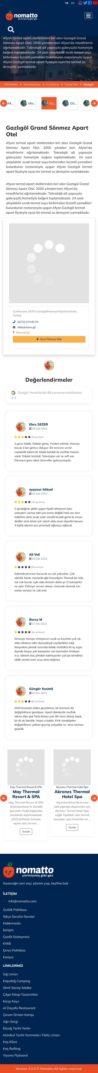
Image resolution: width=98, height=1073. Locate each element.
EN (72, 3)
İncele (26, 831)
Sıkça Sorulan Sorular (19, 916)
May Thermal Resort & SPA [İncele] (26, 794)
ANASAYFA (12, 84)
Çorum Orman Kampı (18, 1015)
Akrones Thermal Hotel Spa (72, 787)
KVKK (7, 943)
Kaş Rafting (11, 1049)
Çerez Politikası (14, 950)
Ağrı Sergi (10, 1021)
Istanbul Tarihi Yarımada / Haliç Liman (31, 1035)
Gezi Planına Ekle (49, 339)
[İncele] (26, 767)
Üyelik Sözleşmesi (16, 937)
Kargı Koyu (11, 1001)
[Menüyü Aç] (88, 15)
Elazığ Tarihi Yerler (17, 1028)
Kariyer (8, 957)
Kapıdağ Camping (16, 981)
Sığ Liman (10, 974)
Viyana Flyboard (15, 1055)
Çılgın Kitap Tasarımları (20, 994)
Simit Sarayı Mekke (17, 988)
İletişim (8, 930)
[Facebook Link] (90, 3)
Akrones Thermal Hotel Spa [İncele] (72, 794)
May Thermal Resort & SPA (26, 787)
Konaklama (54, 84)
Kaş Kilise (10, 1042)
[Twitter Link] (85, 3)
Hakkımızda (12, 923)
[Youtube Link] (95, 3)
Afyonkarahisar (33, 84)
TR (66, 3)
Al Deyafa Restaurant (19, 1008)
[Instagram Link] (80, 3)
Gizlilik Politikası (15, 910)
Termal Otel (72, 84)
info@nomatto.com (22, 901)
